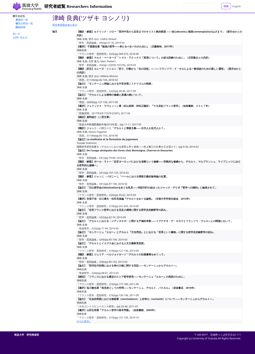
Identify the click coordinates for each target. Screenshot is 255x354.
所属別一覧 (22, 19)
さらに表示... (84, 321)
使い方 (16, 33)
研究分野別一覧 (24, 23)
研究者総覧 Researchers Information (78, 6)
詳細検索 (21, 27)
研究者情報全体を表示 (64, 25)
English (236, 6)
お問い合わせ (20, 37)
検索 (226, 6)
